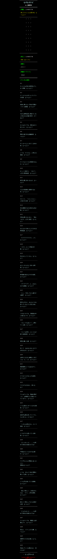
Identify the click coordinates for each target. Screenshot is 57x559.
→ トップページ (28, 554)
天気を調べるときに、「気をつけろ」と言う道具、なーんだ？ (28, 219)
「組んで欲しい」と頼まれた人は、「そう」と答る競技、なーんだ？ (28, 493)
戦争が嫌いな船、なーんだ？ (28, 341)
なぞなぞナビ (28, 2)
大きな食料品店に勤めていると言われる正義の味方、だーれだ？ (28, 116)
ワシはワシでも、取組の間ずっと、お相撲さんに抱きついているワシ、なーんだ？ (28, 396)
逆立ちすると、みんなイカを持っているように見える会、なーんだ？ (28, 304)
